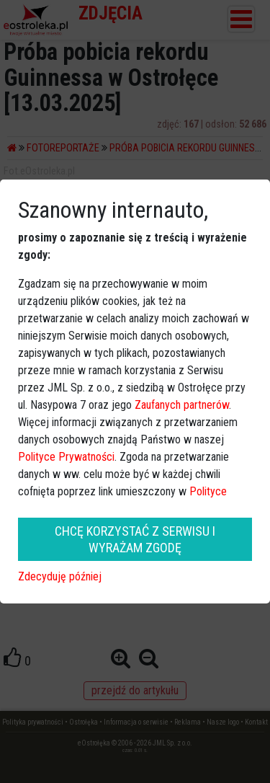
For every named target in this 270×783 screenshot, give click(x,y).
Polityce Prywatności (66, 457)
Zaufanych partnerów (182, 405)
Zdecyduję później (60, 576)
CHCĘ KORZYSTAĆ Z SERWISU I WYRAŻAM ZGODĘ (135, 539)
